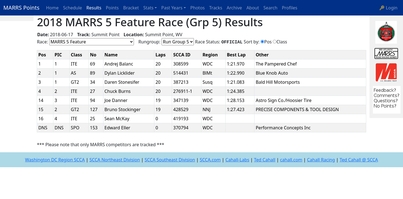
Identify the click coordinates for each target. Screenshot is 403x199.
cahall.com (291, 160)
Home (52, 8)
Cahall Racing (321, 160)
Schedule (72, 8)
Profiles (289, 8)
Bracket (131, 8)
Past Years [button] (172, 8)
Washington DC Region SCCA (55, 160)
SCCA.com (210, 160)
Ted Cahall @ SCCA (359, 160)
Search (270, 8)
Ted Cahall (264, 160)
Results (93, 8)
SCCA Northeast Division (115, 160)
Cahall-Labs (237, 160)
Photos (197, 8)
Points (112, 8)
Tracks (215, 8)
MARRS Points (21, 7)
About (252, 8)
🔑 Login (388, 8)
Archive (234, 8)
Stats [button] (148, 8)
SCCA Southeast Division (170, 160)
